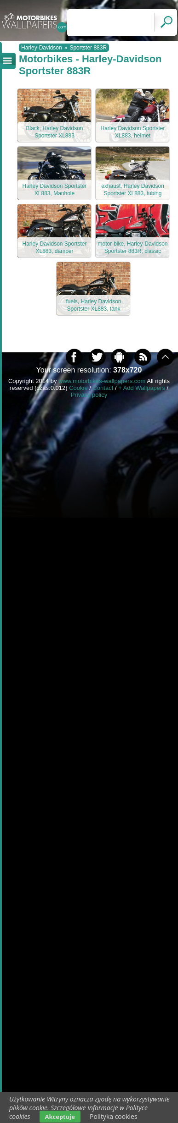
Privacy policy (89, 394)
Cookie (78, 387)
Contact (102, 387)
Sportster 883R (88, 47)
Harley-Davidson (41, 47)
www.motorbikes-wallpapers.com (101, 381)
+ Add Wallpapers (141, 387)
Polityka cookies (114, 1116)
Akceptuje (60, 1116)
